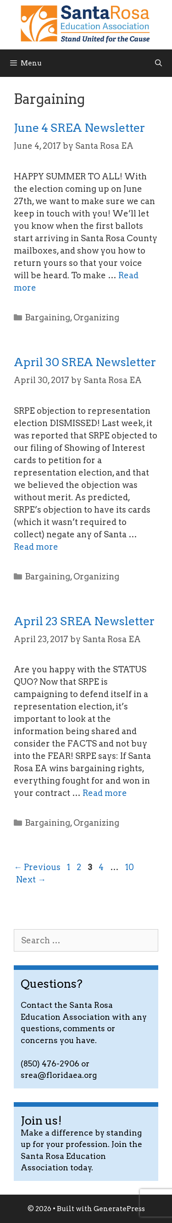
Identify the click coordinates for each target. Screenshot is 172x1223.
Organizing (96, 317)
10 (130, 867)
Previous (37, 867)
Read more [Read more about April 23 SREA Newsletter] (105, 793)
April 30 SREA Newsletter (85, 362)
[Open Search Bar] (158, 63)
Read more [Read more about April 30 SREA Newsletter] (36, 547)
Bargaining (47, 317)
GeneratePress (119, 1209)
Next (31, 879)
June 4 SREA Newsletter (79, 128)
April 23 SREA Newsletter (84, 621)
